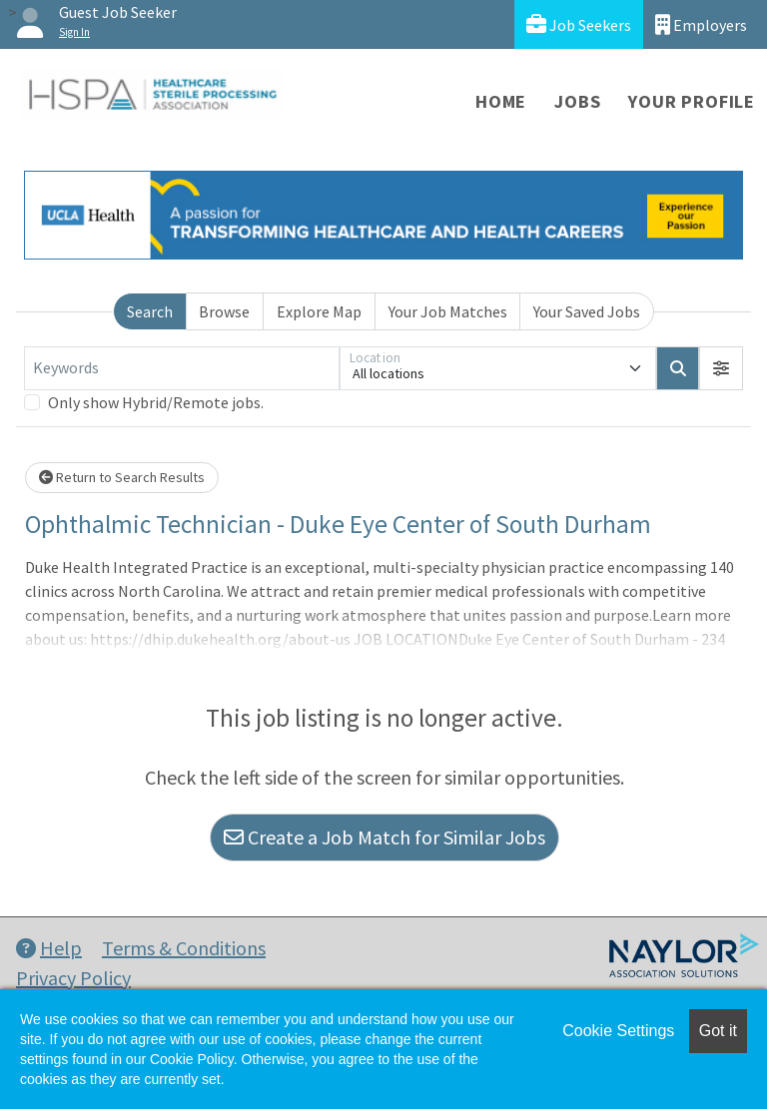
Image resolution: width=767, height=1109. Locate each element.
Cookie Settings (618, 1030)
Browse (224, 311)
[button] (721, 368)
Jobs (577, 101)
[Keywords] (182, 368)
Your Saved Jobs (586, 311)
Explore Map (319, 311)
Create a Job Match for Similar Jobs (384, 837)
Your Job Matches (447, 311)
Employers (701, 24)
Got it (718, 1030)
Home (500, 101)
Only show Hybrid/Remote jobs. (156, 402)
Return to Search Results (122, 477)
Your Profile (691, 101)
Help (49, 947)
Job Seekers (578, 24)
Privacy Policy (73, 977)
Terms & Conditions (184, 947)
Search (150, 311)
